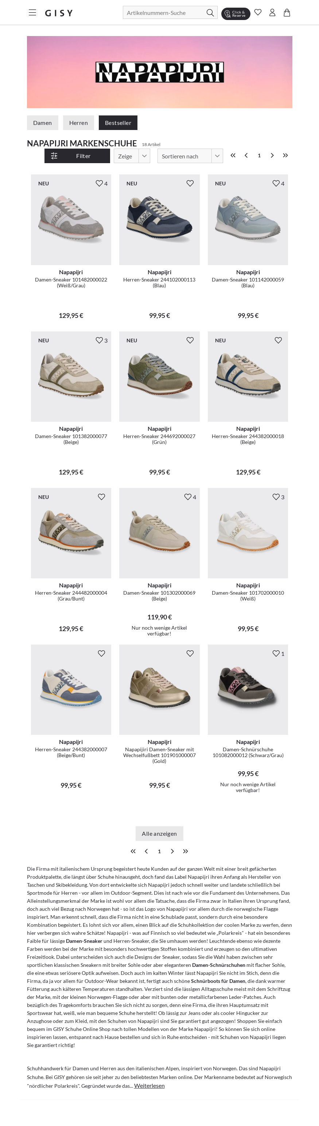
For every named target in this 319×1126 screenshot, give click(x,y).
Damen (42, 122)
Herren (78, 122)
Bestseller (118, 122)
